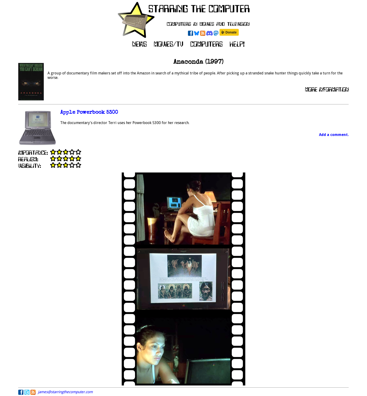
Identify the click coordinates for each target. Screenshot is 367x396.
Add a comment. (334, 134)
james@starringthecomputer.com (65, 392)
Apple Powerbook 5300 (89, 112)
